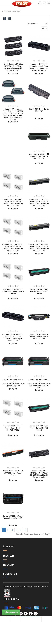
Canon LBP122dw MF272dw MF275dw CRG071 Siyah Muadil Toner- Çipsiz (39, 474)
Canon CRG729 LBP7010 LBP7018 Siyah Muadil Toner (13, 473)
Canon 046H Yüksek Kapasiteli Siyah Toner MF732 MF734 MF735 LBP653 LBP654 (39, 67)
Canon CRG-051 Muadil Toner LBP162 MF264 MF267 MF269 (39, 156)
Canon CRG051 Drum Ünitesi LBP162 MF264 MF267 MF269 (39, 336)
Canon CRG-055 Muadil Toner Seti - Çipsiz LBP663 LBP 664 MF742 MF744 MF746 (13, 202)
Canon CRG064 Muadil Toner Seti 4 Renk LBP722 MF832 (13, 428)
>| (25, 530)
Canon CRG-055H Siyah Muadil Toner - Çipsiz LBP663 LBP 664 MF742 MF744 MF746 (39, 247)
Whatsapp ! (11, 612)
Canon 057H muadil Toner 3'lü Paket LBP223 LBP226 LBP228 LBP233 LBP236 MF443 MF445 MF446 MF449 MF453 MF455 (13, 114)
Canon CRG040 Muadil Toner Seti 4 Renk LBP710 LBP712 (13, 291)
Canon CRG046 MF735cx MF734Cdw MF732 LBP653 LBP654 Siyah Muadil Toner (13, 337)
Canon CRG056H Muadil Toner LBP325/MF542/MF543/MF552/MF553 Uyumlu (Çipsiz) (18, 382)
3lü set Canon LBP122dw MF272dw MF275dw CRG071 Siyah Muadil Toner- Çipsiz (13, 67)
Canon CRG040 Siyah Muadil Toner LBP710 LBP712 (39, 291)
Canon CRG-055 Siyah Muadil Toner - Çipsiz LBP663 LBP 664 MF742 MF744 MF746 (39, 202)
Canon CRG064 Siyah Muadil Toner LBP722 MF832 (39, 428)
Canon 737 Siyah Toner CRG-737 (39, 110)
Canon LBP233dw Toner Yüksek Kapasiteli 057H (13, 517)
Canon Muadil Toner (13, 11)
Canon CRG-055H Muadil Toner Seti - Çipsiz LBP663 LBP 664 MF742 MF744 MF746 (13, 247)
